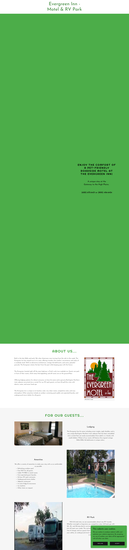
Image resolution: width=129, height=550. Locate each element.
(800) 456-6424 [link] (105, 193)
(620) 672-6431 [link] (88, 193)
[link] (64, 10)
